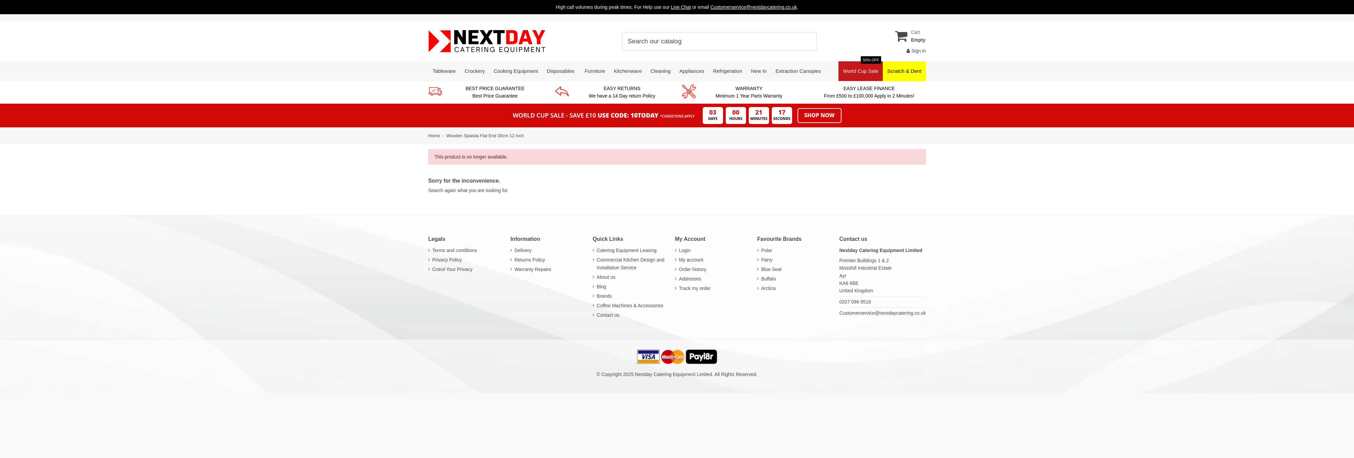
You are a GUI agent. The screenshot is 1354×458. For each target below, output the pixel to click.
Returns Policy (530, 260)
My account (691, 260)
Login (685, 250)
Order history (692, 269)
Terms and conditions (454, 250)
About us (606, 277)
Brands (604, 296)
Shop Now (819, 115)
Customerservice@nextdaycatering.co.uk (882, 313)
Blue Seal (771, 269)
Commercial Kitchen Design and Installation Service (630, 263)
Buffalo (768, 279)
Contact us (608, 315)
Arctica (768, 288)
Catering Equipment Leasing (627, 250)
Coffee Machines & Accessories (630, 305)
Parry (766, 260)
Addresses (690, 279)
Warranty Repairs (533, 269)
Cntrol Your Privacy (452, 269)
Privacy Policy (447, 260)
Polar (766, 250)
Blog (601, 286)
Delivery (523, 250)
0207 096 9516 (855, 302)
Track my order (695, 288)
